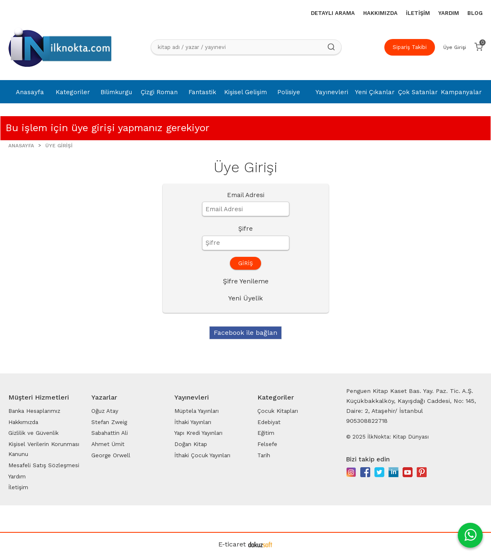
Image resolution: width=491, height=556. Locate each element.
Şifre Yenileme (246, 281)
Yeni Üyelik (245, 298)
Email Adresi (245, 195)
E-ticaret (232, 544)
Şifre (245, 228)
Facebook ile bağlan (245, 333)
